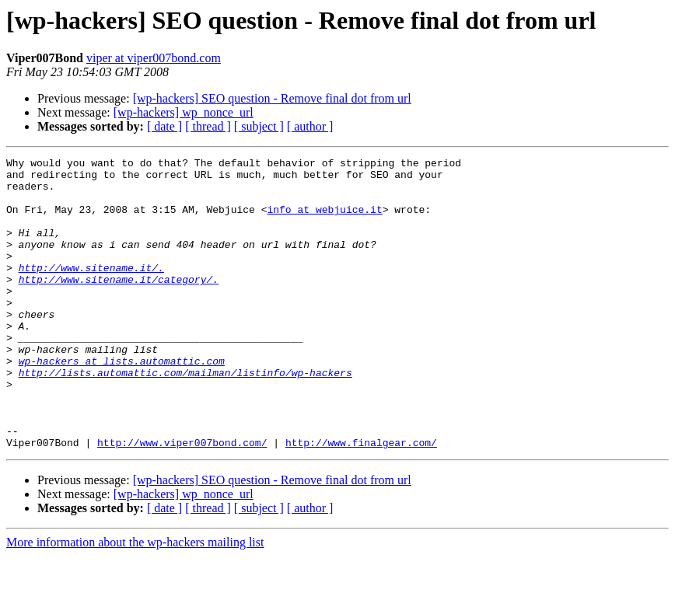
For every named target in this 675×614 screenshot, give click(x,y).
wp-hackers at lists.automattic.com (122, 403)
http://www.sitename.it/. (91, 291)
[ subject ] (259, 126)
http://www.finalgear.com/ (361, 501)
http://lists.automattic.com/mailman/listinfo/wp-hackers (185, 417)
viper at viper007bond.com (153, 58)
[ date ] (164, 126)
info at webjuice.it (324, 221)
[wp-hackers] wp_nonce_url (184, 112)
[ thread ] (208, 126)
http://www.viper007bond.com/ (182, 501)
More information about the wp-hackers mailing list (135, 600)
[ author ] (310, 126)
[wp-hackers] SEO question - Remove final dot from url (272, 98)
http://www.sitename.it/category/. (119, 305)
